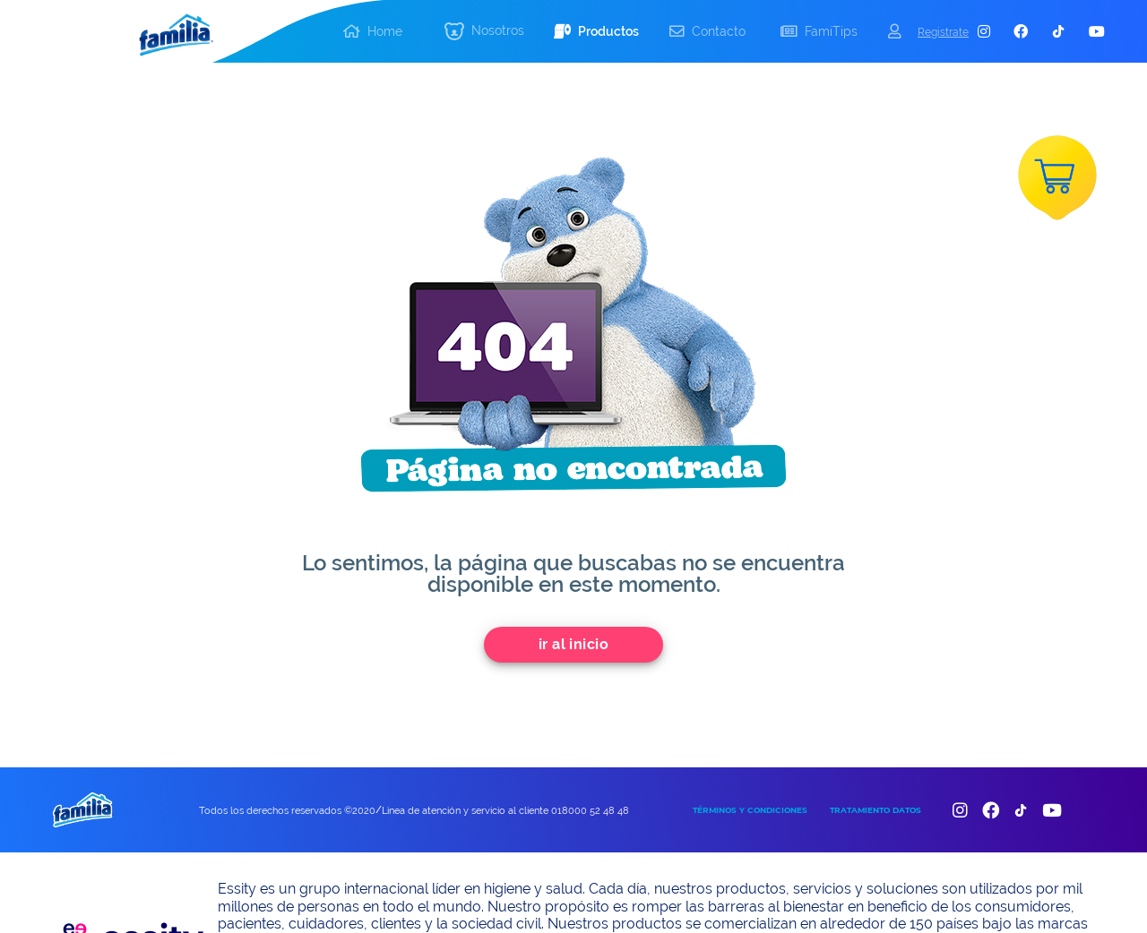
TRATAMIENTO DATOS (875, 810)
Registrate (943, 32)
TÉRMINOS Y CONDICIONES (750, 810)
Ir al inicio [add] (574, 644)
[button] (483, 32)
